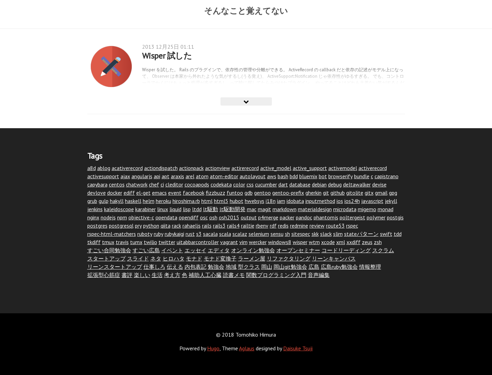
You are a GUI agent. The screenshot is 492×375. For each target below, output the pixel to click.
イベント (172, 250)
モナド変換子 (220, 258)
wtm (314, 242)
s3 (199, 233)
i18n (271, 200)
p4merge (268, 217)
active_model (275, 168)
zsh (378, 242)
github (337, 192)
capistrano (387, 176)
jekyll (391, 200)
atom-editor (224, 176)
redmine (299, 225)
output (249, 217)
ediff (129, 192)
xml (340, 242)
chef (154, 184)
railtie (247, 225)
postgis (395, 217)
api (157, 176)
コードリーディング (346, 250)
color (239, 184)
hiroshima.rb (186, 200)
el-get (143, 192)
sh (287, 233)
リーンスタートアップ (114, 266)
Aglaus (246, 348)
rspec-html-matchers (111, 233)
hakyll (117, 200)
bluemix (308, 176)
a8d (91, 168)
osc (204, 217)
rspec (352, 225)
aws (271, 176)
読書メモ (234, 274)
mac (251, 209)
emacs (159, 192)
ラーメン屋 (251, 258)
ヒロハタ (174, 258)
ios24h (352, 200)
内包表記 (195, 266)
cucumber (266, 184)
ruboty (144, 233)
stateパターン (361, 233)
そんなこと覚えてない (246, 10)
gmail (381, 192)
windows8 (279, 242)
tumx (136, 242)
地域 (231, 266)
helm (148, 200)
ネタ (155, 258)
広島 (313, 266)
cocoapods (197, 184)
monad (385, 209)
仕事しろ (154, 266)
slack (326, 233)
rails (207, 225)
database (300, 184)
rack (176, 225)
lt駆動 (210, 209)
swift (386, 233)
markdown (285, 209)
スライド (138, 258)
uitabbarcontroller (198, 242)
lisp (187, 209)
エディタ (219, 250)
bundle (361, 176)
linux (162, 209)
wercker (258, 242)
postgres (97, 225)
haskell (133, 200)
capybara (97, 184)
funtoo (235, 192)
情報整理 (370, 266)
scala (225, 233)
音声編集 (319, 274)
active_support (310, 168)
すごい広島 (146, 250)
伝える (175, 266)
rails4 (233, 225)
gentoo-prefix (288, 192)
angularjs (141, 176)
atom (202, 176)
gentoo (262, 192)
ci (162, 184)
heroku (163, 200)
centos (117, 184)
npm (122, 217)
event (174, 192)
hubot (236, 200)
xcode (328, 242)
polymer (376, 217)
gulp (104, 200)
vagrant (229, 242)
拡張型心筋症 (103, 274)
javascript (372, 200)
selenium (259, 233)
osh (213, 217)
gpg (393, 192)
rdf (273, 225)
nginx (93, 217)
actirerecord (245, 168)
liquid (175, 209)
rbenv (262, 225)
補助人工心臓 (205, 274)
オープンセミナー (298, 250)
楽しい (142, 274)
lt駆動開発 (232, 209)
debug (335, 184)
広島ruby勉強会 (339, 266)
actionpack (191, 168)
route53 (335, 225)
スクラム (383, 250)
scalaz (239, 233)
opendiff (189, 217)
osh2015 (229, 217)
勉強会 (216, 266)
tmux (108, 242)
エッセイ (195, 250)
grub (92, 200)
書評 (127, 274)
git (326, 192)
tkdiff (94, 242)
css (250, 184)
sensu (276, 233)
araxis (177, 176)
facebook (193, 192)
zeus (367, 242)
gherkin (313, 192)
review (317, 225)
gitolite (354, 192)
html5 (221, 200)
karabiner (145, 209)
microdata (344, 209)
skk (315, 233)
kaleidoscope (119, 209)
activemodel (342, 168)
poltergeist (352, 217)
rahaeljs (191, 225)
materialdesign (315, 209)
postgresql (121, 225)
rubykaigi (174, 233)
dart (283, 184)
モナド (194, 258)
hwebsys (254, 200)
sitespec (300, 233)
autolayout (253, 176)
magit (264, 209)
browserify (340, 176)
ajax (125, 176)
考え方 (172, 274)
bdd (294, 176)
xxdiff (353, 242)
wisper (300, 242)
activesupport (103, 176)
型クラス (249, 266)
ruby (158, 233)
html (207, 200)
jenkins (95, 209)
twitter (167, 242)
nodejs (108, 217)
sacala (210, 233)
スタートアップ (106, 258)
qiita (166, 225)
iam (281, 200)
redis (283, 225)
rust (190, 233)
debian (319, 184)
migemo (367, 209)
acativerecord (127, 168)
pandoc (304, 217)
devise (379, 184)
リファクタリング (289, 258)
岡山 (266, 266)
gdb (248, 192)
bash (283, 176)
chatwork (137, 184)
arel (190, 176)
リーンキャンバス (334, 258)
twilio (150, 242)
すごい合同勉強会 (109, 250)
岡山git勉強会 (290, 266)
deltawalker (357, 184)
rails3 (219, 225)
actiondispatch (161, 168)
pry (138, 225)
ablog (103, 168)
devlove (96, 192)
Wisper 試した (167, 55)
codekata (221, 184)
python (151, 225)
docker (114, 192)
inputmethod (320, 200)
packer (287, 217)
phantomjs (326, 217)
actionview (217, 168)
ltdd (197, 209)
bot (323, 176)
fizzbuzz (215, 192)
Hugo (213, 348)
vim (243, 242)
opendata (166, 217)
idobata (295, 200)
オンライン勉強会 (253, 250)
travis (122, 242)
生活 (157, 274)
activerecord (372, 168)
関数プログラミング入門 (276, 274)
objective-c (141, 217)
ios (340, 200)
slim (338, 233)
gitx (369, 192)
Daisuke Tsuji (298, 348)
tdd (398, 233)
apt (165, 176)
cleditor (174, 184)
